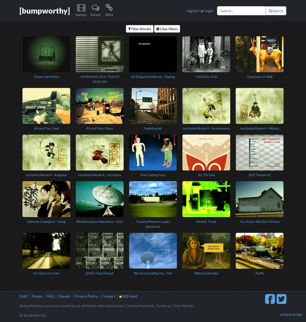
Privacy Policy (86, 296)
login (209, 10)
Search (276, 10)
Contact (108, 296)
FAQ (50, 296)
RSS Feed (128, 296)
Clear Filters (167, 29)
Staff (24, 296)
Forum (37, 296)
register (193, 10)
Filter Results (139, 29)
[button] (81, 10)
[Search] (241, 10)
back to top (291, 314)
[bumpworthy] (45, 10)
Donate (64, 296)
